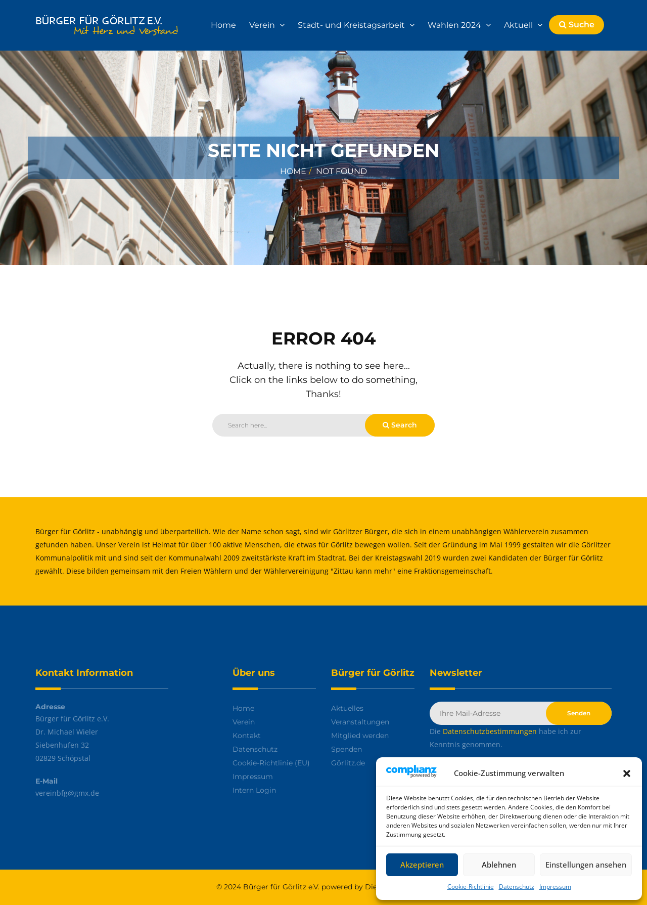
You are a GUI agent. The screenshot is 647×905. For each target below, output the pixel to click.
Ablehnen (499, 864)
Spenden (346, 749)
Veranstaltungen (360, 721)
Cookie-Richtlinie (470, 886)
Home (223, 25)
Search (400, 424)
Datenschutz (516, 886)
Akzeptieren (422, 864)
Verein (263, 25)
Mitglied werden (360, 735)
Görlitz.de (348, 762)
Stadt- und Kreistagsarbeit (352, 25)
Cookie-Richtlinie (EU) (271, 762)
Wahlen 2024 (455, 25)
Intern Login (254, 790)
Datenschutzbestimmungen (490, 731)
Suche (576, 24)
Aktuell (519, 25)
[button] (627, 773)
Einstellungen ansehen (585, 864)
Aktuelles (347, 708)
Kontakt (247, 735)
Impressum (555, 886)
